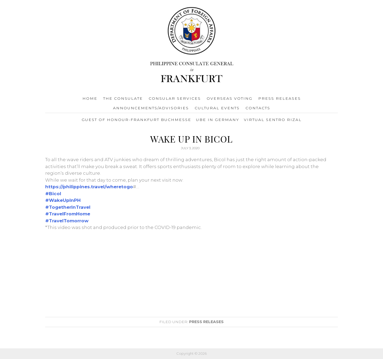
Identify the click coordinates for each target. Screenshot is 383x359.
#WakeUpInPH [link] (63, 200)
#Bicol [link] (53, 193)
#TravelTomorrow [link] (67, 220)
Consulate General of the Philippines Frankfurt (191, 45)
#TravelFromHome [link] (67, 213)
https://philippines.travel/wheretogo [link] (89, 186)
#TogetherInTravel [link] (67, 207)
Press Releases (206, 321)
